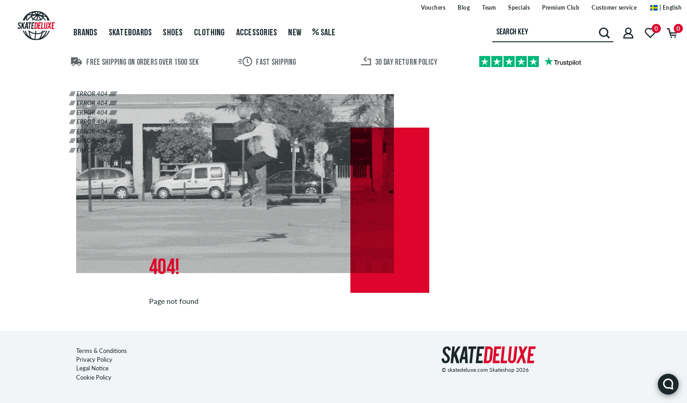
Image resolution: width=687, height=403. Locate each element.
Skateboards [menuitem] (130, 33)
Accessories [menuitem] (256, 33)
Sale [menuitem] (324, 33)
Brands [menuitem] (85, 33)
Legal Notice (92, 368)
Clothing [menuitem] (209, 33)
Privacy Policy (94, 359)
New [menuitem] (294, 33)
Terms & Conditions (101, 350)
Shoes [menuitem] (173, 33)
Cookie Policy (93, 377)
